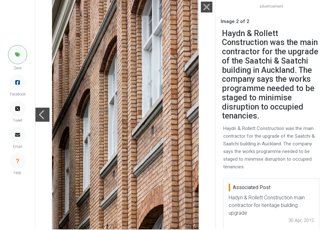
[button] (17, 54)
